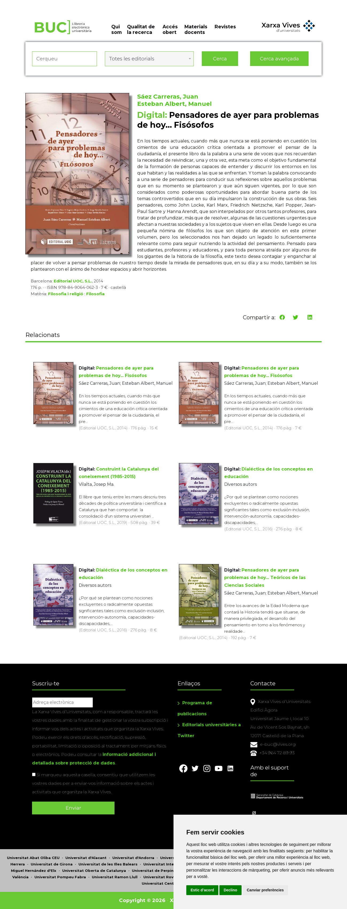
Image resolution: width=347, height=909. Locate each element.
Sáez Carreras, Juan (167, 96)
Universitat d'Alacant (86, 858)
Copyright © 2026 (142, 900)
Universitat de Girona (52, 864)
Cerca (220, 59)
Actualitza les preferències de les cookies (49, 3)
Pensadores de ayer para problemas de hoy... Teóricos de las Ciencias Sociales (265, 578)
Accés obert (170, 29)
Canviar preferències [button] (265, 890)
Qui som (116, 29)
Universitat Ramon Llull (114, 877)
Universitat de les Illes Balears (107, 864)
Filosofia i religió (65, 293)
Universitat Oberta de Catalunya (94, 870)
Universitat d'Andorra (133, 858)
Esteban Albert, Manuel (174, 103)
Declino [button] (230, 890)
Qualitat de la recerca (141, 29)
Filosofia (95, 293)
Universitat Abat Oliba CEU (33, 858)
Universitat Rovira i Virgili (168, 877)
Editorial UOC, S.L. (73, 280)
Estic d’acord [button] (202, 890)
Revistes (225, 26)
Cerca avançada (279, 59)
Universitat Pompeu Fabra (60, 877)
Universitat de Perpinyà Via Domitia (167, 870)
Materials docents (195, 29)
